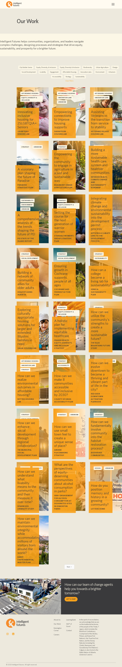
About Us (57, 620)
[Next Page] (69, 566)
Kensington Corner (57, 629)
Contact (69, 630)
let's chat (71, 599)
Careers (56, 635)
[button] (113, 4)
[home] (14, 4)
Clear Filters (69, 81)
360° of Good (69, 625)
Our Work (57, 624)
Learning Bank (71, 620)
